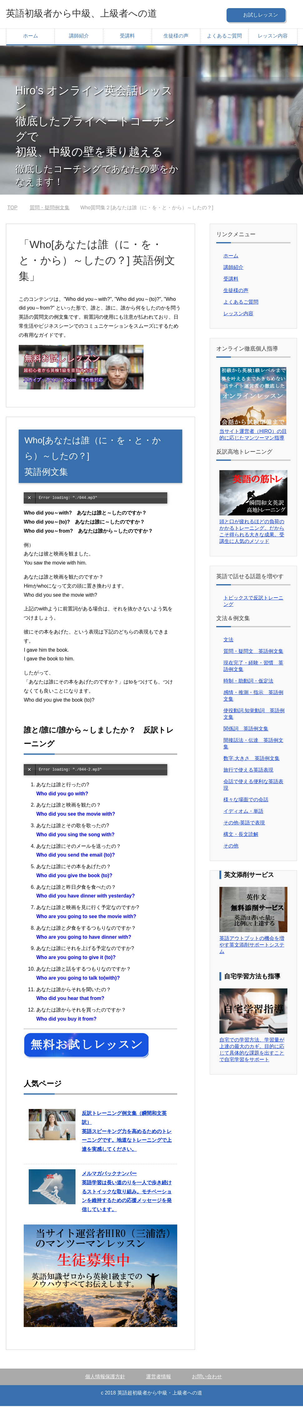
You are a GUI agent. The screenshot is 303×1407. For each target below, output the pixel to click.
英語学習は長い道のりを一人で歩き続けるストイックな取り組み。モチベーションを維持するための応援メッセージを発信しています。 (127, 1192)
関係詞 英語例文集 (245, 729)
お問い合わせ (207, 1377)
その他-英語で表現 (244, 823)
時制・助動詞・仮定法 (248, 681)
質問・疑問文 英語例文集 (253, 652)
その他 (230, 846)
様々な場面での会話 (245, 800)
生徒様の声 (176, 36)
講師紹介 (79, 36)
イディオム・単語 (243, 812)
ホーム (30, 36)
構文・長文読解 (240, 835)
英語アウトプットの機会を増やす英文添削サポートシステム (251, 946)
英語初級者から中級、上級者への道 (96, 13)
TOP (12, 208)
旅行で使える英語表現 (248, 770)
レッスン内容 (273, 36)
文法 (228, 640)
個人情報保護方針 (105, 1377)
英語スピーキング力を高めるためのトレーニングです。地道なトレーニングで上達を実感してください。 (127, 1132)
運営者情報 (158, 1377)
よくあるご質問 (224, 36)
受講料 (127, 36)
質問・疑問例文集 (50, 208)
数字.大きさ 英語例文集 (251, 759)
